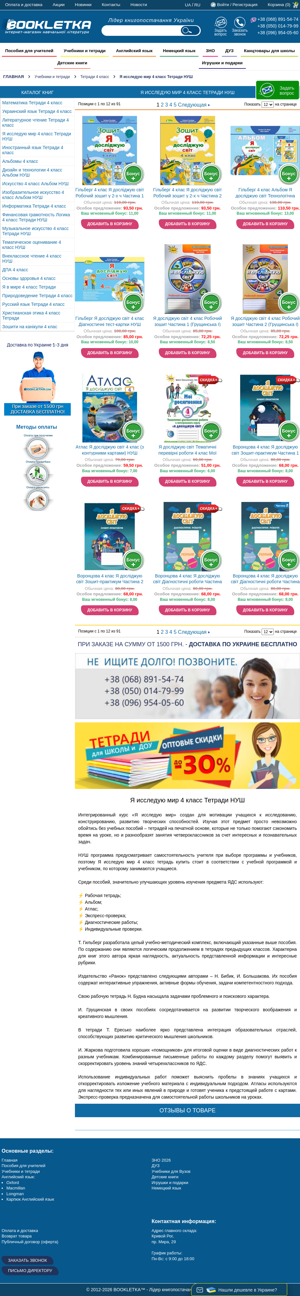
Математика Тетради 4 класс (32, 102)
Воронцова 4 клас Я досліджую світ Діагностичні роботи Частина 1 (187, 579)
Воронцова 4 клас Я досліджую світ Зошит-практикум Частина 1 (265, 450)
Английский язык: (18, 1176)
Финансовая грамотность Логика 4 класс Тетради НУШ (36, 217)
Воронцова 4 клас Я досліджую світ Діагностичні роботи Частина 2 (265, 579)
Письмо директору (30, 1270)
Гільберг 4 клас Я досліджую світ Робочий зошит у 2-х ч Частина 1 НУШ (109, 193)
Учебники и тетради (52, 77)
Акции (59, 4)
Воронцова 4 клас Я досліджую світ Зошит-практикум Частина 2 (109, 578)
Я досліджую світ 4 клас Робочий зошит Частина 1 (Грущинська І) (187, 321)
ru (197, 5)
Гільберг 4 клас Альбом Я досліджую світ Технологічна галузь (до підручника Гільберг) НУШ (265, 193)
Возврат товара (17, 1236)
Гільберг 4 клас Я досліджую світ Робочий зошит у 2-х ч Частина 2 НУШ (187, 193)
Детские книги (165, 1176)
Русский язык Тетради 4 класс (33, 304)
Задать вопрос (220, 32)
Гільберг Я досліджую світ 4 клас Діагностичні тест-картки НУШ (109, 321)
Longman (15, 1193)
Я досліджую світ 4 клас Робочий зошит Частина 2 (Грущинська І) (265, 321)
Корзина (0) (279, 4)
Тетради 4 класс (94, 77)
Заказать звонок (240, 32)
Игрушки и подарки (170, 1182)
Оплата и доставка (24, 4)
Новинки (83, 4)
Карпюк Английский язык (30, 1199)
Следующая (194, 104)
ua (188, 5)
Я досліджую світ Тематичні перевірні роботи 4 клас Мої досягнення (187, 450)
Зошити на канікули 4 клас (29, 326)
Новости (139, 4)
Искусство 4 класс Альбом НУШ (35, 183)
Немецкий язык (166, 1188)
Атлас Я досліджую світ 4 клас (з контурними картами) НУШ (110, 450)
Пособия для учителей (23, 1165)
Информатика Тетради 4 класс (34, 206)
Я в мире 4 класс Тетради (29, 287)
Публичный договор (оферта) (30, 1241)
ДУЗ (156, 1165)
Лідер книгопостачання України (151, 20)
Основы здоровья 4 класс (29, 278)
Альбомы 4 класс (20, 161)
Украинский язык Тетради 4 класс (37, 111)
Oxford (12, 1182)
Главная (13, 76)
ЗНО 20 (159, 1160)
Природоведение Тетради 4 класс (37, 295)
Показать (252, 104)
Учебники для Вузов (171, 1171)
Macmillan (15, 1188)
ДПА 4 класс (15, 269)
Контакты (111, 4)
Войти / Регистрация (237, 4)
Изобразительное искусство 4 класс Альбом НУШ (33, 195)
